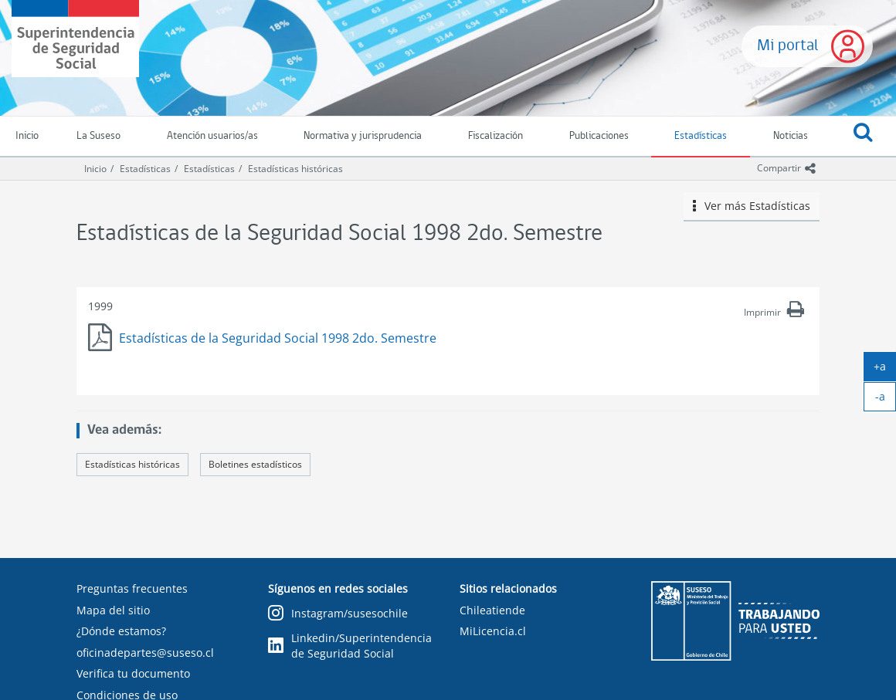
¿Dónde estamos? (121, 631)
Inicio (95, 168)
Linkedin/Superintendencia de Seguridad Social (350, 646)
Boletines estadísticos (255, 464)
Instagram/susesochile (338, 614)
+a (885, 369)
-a (886, 399)
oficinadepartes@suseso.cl (145, 652)
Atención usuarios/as (212, 136)
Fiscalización (495, 136)
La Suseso (98, 136)
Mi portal (788, 46)
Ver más (752, 206)
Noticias (790, 136)
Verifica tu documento (133, 673)
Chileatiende (492, 610)
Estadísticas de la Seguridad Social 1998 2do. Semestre (277, 338)
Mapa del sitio (113, 610)
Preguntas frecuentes (132, 588)
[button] (863, 137)
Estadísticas (700, 136)
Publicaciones (599, 136)
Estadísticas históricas (295, 168)
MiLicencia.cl (493, 631)
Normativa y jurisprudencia (363, 136)
